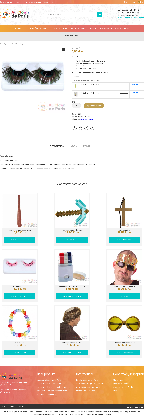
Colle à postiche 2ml (91, 85)
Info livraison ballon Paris (87, 380)
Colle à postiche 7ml (91, 93)
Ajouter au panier (94, 106)
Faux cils (87, 117)
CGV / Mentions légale (123, 387)
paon (91, 119)
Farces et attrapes (78, 28)
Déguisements (60, 28)
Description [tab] (57, 146)
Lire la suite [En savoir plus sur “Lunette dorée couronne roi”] (124, 296)
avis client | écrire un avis (91, 48)
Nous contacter (122, 28)
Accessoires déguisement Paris (90, 383)
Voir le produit (124, 85)
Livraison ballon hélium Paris (49, 383)
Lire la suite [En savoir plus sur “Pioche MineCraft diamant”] (72, 240)
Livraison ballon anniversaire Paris (51, 387)
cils (82, 119)
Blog (115, 391)
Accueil (18, 28)
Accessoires (105, 28)
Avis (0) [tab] (87, 146)
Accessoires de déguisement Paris (52, 391)
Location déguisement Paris (49, 380)
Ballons (46, 28)
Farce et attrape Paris (46, 394)
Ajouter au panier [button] (20, 240)
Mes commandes (120, 383)
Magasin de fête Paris (85, 391)
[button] (63, 49)
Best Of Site (139, 407)
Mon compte (119, 380)
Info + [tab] (73, 146)
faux (86, 119)
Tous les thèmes (32, 28)
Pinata (93, 28)
